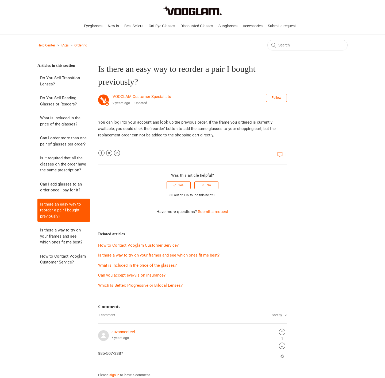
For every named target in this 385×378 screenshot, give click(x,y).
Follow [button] (276, 98)
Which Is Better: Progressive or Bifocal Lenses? (140, 285)
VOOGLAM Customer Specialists (142, 96)
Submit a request (282, 26)
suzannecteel (123, 331)
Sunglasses (227, 26)
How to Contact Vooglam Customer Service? (63, 259)
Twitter (109, 153)
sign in (114, 375)
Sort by (277, 315)
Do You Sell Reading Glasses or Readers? (58, 101)
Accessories (253, 26)
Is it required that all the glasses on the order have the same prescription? (63, 164)
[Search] (307, 45)
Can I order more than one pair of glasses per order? (63, 141)
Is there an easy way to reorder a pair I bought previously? (60, 210)
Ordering (80, 45)
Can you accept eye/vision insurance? (131, 275)
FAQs (65, 45)
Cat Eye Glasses (162, 26)
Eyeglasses (93, 26)
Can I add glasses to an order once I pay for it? (61, 187)
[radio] (179, 185)
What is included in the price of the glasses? (60, 121)
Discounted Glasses (196, 26)
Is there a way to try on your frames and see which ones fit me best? (61, 236)
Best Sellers (133, 26)
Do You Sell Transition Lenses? (60, 81)
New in (113, 26)
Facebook (101, 153)
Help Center (46, 45)
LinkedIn (117, 153)
